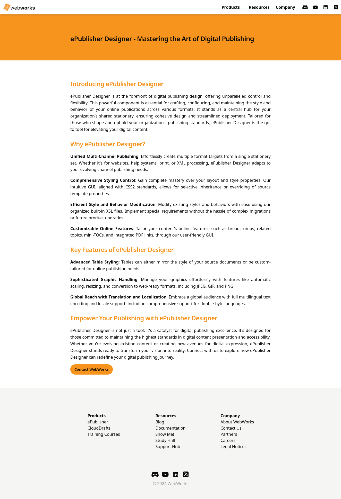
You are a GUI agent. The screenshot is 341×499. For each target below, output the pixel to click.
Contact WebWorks (91, 369)
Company (285, 7)
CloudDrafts (99, 428)
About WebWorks (237, 422)
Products (231, 7)
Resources (259, 7)
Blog (159, 422)
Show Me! (164, 434)
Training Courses (104, 434)
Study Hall (165, 440)
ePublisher (98, 422)
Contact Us (230, 428)
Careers (227, 440)
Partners (228, 434)
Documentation (170, 428)
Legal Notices (233, 446)
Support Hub (167, 446)
